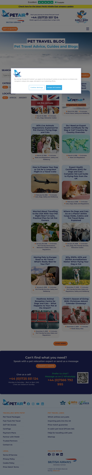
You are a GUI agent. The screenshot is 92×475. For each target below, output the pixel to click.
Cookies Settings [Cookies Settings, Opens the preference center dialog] (37, 87)
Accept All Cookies (54, 87)
